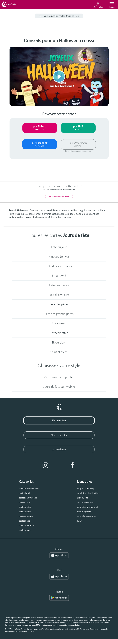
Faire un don (59, 420)
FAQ (79, 521)
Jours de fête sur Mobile (59, 386)
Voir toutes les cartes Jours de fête (59, 16)
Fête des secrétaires (59, 266)
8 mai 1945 (59, 275)
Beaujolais (59, 342)
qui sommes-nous (85, 502)
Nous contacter (59, 435)
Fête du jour (59, 247)
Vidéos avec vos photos (59, 377)
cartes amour (25, 502)
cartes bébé (24, 521)
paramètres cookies (86, 516)
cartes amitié (25, 507)
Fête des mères (59, 285)
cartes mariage (26, 516)
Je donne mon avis (59, 196)
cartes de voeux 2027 (29, 488)
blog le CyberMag (85, 488)
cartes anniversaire (28, 497)
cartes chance (25, 530)
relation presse (84, 511)
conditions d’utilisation (88, 493)
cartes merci (25, 511)
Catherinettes (59, 333)
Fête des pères (59, 304)
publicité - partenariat (87, 507)
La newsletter (59, 449)
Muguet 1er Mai (59, 256)
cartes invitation (27, 525)
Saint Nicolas (58, 352)
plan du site (82, 497)
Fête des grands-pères (59, 313)
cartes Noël (24, 493)
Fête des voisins (59, 294)
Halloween (59, 323)
